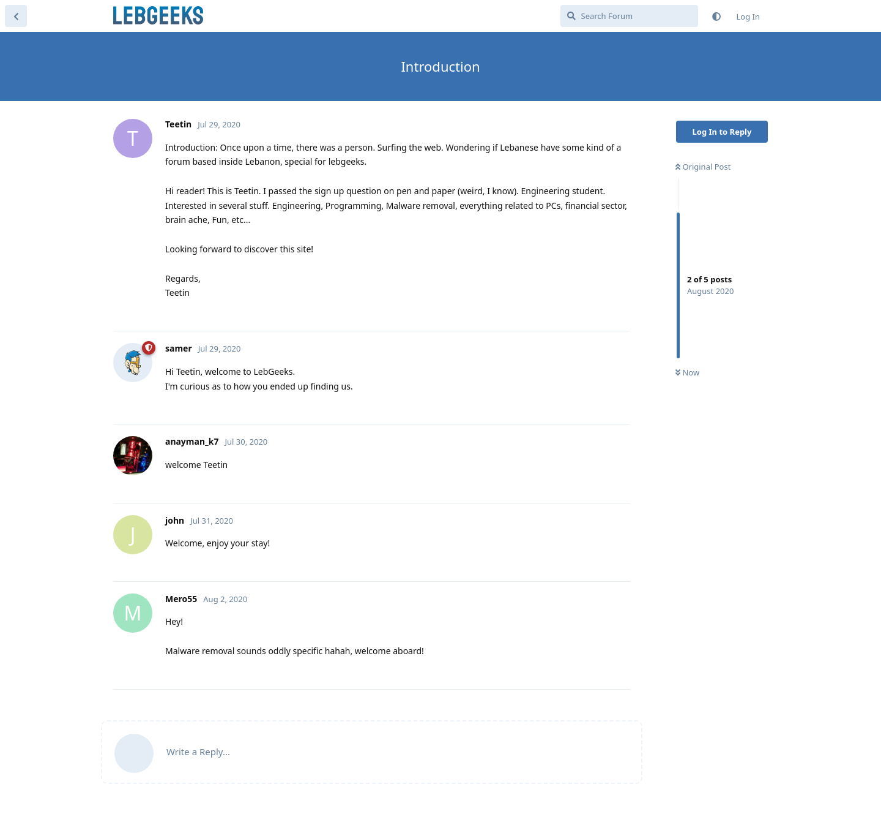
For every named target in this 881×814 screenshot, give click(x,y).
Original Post (702, 166)
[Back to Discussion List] (16, 16)
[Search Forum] (629, 16)
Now (687, 372)
